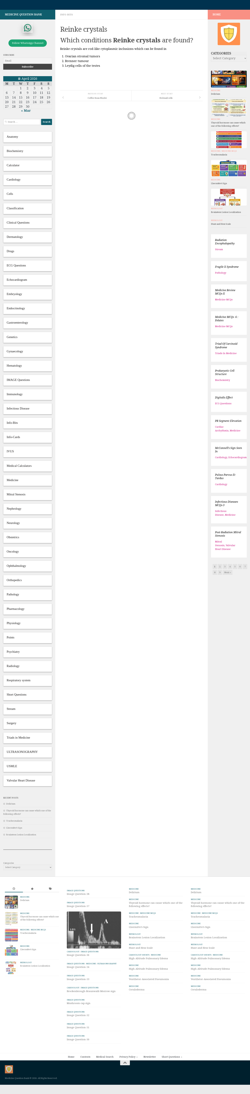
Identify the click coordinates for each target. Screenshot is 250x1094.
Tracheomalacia (14, 821)
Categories (8, 863)
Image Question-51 (78, 1044)
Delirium (10, 804)
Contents (85, 1074)
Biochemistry (222, 380)
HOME (217, 14)
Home (71, 1074)
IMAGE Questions (76, 890)
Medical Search (105, 1074)
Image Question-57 (78, 906)
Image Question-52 (78, 1032)
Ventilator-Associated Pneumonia (149, 979)
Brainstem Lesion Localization (21, 834)
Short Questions (171, 1074)
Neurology (217, 208)
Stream (219, 249)
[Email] (27, 61)
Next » (227, 572)
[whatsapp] (28, 28)
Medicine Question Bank (23, 14)
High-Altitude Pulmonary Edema (148, 958)
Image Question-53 (78, 996)
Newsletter (150, 1074)
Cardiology (221, 457)
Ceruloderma (137, 989)
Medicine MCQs (229, 151)
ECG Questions (223, 403)
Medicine (215, 90)
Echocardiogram (237, 457)
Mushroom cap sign (78, 1020)
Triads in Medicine (226, 353)
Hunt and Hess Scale (221, 224)
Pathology (220, 272)
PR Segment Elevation (228, 420)
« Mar (26, 111)
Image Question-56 (78, 972)
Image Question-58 (78, 894)
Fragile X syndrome (227, 266)
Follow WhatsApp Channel (27, 43)
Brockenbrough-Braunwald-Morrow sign (91, 1008)
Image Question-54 (78, 984)
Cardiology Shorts (139, 955)
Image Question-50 (78, 1056)
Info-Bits (66, 14)
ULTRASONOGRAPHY (107, 981)
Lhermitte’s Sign (14, 828)
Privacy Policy (127, 1074)
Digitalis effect (224, 397)
